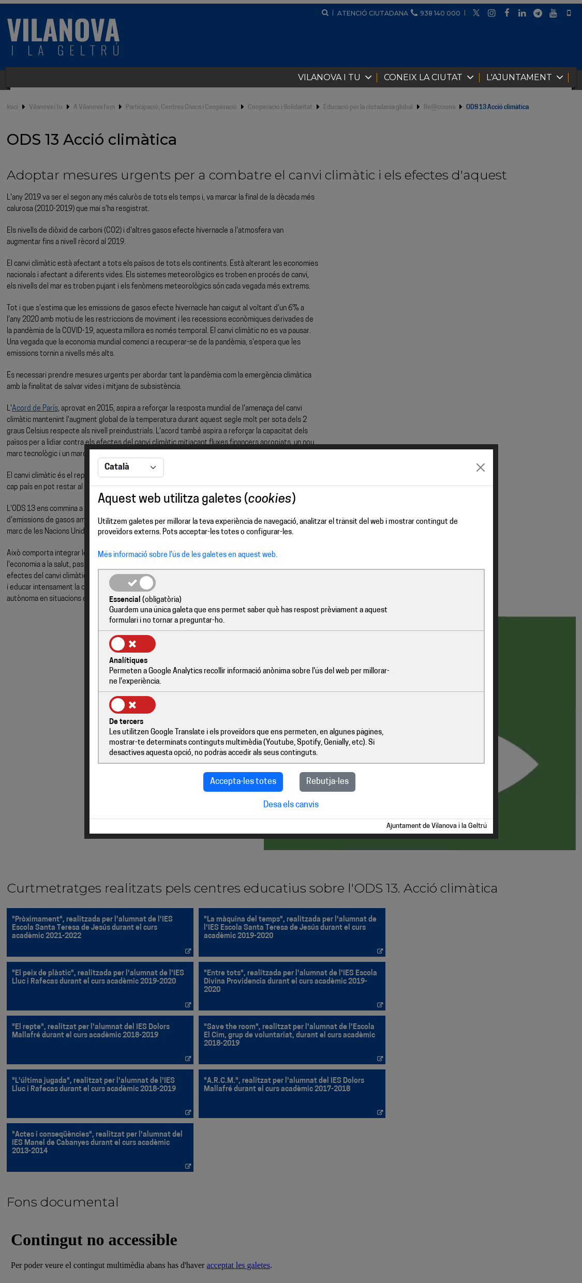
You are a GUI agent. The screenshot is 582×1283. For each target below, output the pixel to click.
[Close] (480, 499)
